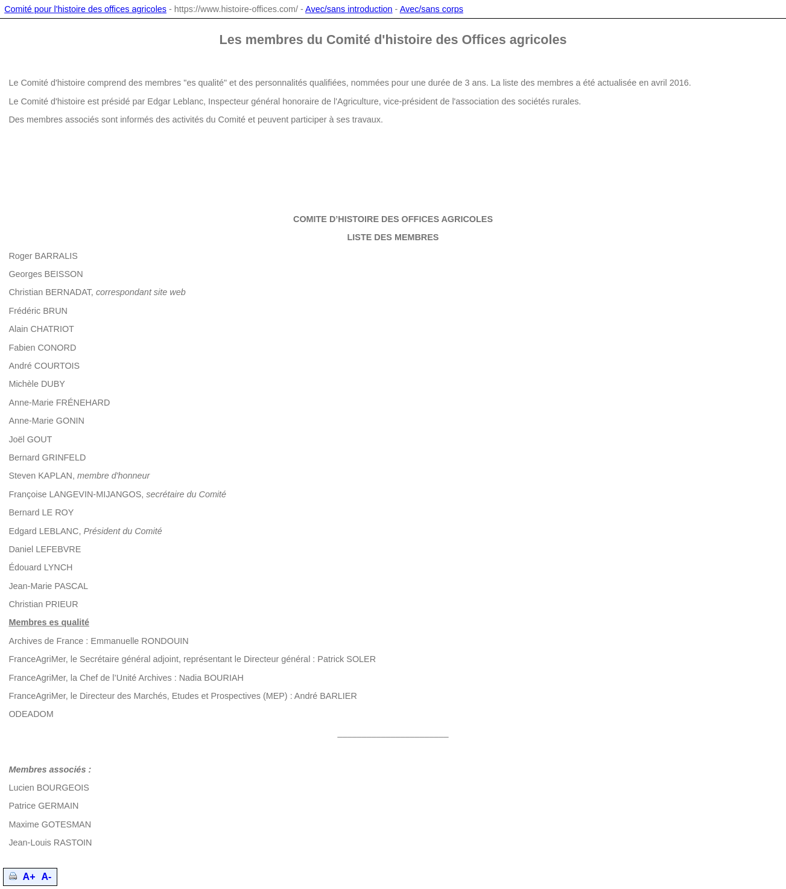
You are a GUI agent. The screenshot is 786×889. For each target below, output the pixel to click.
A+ (29, 876)
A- (47, 876)
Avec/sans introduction (349, 9)
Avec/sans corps (431, 9)
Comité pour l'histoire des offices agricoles (85, 9)
